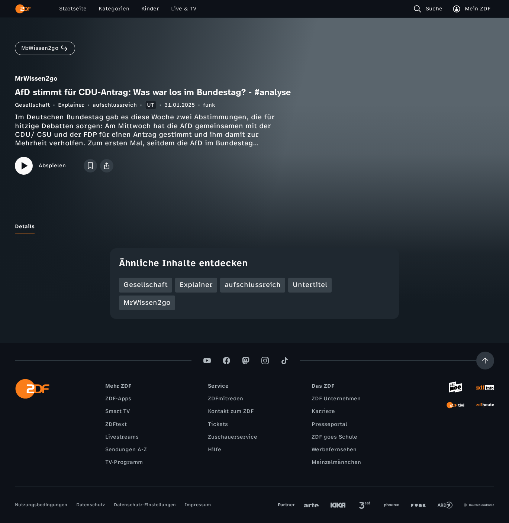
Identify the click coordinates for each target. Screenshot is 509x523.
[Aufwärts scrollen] (485, 360)
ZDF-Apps (118, 399)
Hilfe (214, 449)
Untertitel (310, 285)
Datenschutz (90, 504)
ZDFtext (116, 424)
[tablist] (254, 226)
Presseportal (329, 424)
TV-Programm (124, 462)
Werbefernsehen (334, 449)
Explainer (71, 105)
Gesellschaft (32, 105)
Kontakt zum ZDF (231, 411)
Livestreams (122, 437)
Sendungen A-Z (126, 449)
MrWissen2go (147, 302)
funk (209, 105)
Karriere (323, 411)
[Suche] (429, 8)
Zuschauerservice (232, 437)
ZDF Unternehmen (336, 399)
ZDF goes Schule (334, 437)
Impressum (198, 504)
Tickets (218, 424)
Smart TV (117, 411)
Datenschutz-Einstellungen (145, 504)
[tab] (25, 226)
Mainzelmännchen (336, 462)
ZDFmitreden (225, 399)
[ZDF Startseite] (23, 9)
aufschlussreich (115, 105)
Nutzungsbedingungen (41, 504)
